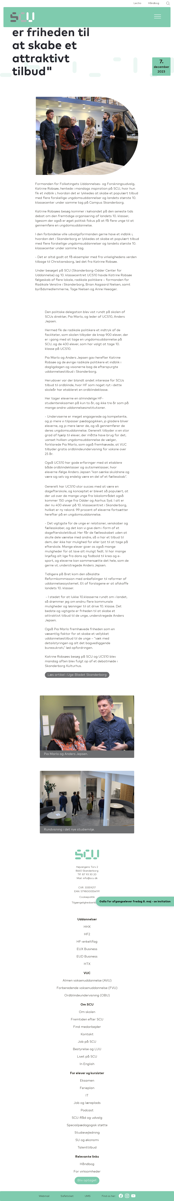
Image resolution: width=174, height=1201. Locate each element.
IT (87, 1095)
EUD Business (87, 956)
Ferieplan (87, 1088)
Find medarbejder (87, 1027)
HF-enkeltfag (87, 941)
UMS (88, 1196)
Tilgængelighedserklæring (87, 902)
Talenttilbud (87, 1147)
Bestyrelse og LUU (87, 1049)
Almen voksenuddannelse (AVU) (87, 980)
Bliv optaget (87, 1180)
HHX (87, 926)
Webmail (44, 1196)
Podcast (87, 1110)
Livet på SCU (87, 1056)
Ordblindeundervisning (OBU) (87, 995)
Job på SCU (87, 1041)
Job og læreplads (87, 1103)
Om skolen (87, 1012)
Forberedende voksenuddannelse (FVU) (87, 988)
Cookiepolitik (87, 897)
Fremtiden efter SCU (87, 1019)
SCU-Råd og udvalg (87, 1117)
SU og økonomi (87, 1140)
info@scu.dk (90, 878)
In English (87, 1064)
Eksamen (87, 1080)
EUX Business (87, 949)
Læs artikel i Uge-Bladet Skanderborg (77, 674)
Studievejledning (87, 1132)
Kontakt (87, 1034)
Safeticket (67, 1196)
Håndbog (153, 3)
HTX (87, 964)
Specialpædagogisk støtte (87, 1125)
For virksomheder (87, 1171)
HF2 (87, 934)
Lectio (137, 3)
